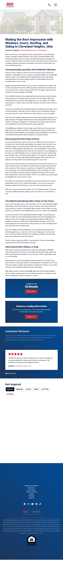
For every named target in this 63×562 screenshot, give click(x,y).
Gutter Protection (31, 492)
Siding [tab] (36, 389)
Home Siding (31, 490)
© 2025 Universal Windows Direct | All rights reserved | (27, 518)
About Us (31, 498)
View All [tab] (10, 389)
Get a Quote (31, 291)
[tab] (6, 373)
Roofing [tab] (10, 394)
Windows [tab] (19, 389)
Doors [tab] (28, 389)
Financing (31, 496)
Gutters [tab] (45, 389)
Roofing (31, 494)
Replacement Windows (31, 486)
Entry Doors (31, 488)
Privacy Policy (49, 518)
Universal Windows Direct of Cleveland (33, 50)
